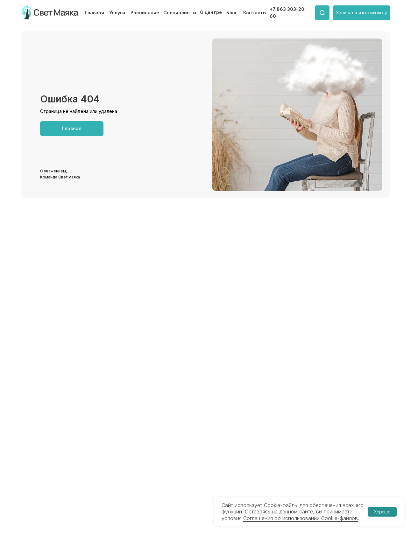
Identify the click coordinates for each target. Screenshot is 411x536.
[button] (361, 12)
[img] (50, 13)
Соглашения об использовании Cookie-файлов (300, 518)
